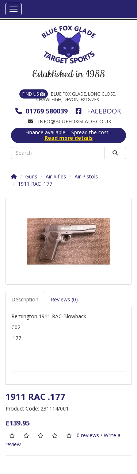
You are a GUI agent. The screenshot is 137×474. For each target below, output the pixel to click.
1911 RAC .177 (35, 183)
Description (24, 299)
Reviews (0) (64, 299)
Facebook (98, 111)
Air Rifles (56, 176)
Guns (31, 176)
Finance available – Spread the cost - (68, 135)
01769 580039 (41, 111)
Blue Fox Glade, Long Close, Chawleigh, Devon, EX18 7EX (67, 97)
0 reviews (88, 435)
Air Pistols (86, 176)
